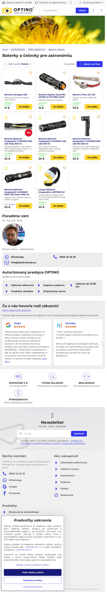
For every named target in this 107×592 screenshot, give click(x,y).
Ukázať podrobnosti (32, 586)
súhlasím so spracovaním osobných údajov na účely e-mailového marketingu (53, 442)
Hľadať (82, 10)
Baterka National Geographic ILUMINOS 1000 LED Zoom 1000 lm (16, 192)
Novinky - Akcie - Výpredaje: (52, 426)
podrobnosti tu (33, 547)
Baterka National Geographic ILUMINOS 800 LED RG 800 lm (86, 141)
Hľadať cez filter (89, 64)
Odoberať (79, 433)
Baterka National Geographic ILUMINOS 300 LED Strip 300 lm (18, 141)
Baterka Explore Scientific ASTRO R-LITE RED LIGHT (52, 95)
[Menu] (101, 10)
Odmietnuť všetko (32, 580)
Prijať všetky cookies (32, 572)
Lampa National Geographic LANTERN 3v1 (52, 190)
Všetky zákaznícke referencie (16, 310)
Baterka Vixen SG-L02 (84, 94)
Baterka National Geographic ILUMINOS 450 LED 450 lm (52, 141)
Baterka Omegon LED (15, 94)
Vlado (17, 323)
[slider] (19, 327)
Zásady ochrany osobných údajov (32, 564)
